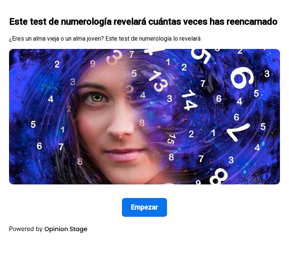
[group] (144, 119)
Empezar (144, 207)
